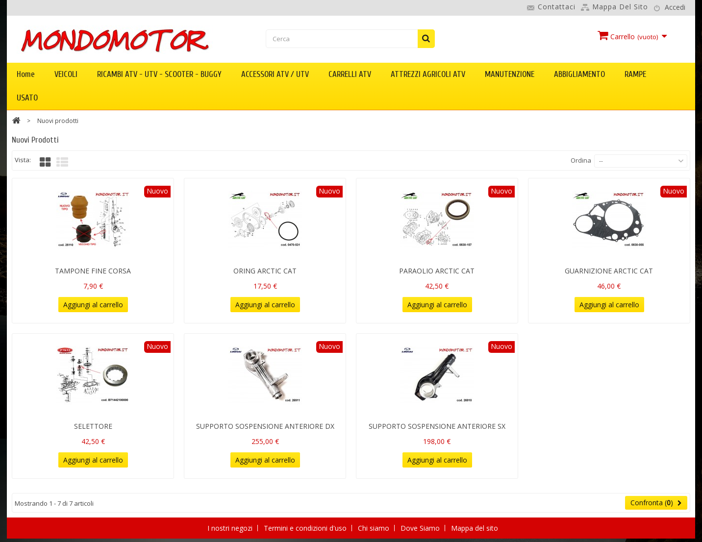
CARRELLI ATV (349, 74)
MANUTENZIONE (509, 74)
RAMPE (635, 74)
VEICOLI (65, 74)
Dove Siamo (421, 528)
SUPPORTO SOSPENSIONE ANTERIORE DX (265, 426)
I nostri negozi (230, 528)
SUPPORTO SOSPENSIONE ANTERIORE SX (437, 426)
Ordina (581, 160)
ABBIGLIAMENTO (579, 74)
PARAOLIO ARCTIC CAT (437, 270)
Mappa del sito (620, 6)
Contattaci (557, 6)
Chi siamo (374, 528)
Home (26, 74)
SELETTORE (93, 426)
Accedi (675, 7)
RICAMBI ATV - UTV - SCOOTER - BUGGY (159, 74)
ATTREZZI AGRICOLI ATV (428, 74)
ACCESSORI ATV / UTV (275, 74)
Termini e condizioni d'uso (306, 528)
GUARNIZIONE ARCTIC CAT (609, 270)
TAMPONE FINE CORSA (93, 270)
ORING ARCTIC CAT (265, 270)
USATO (27, 97)
